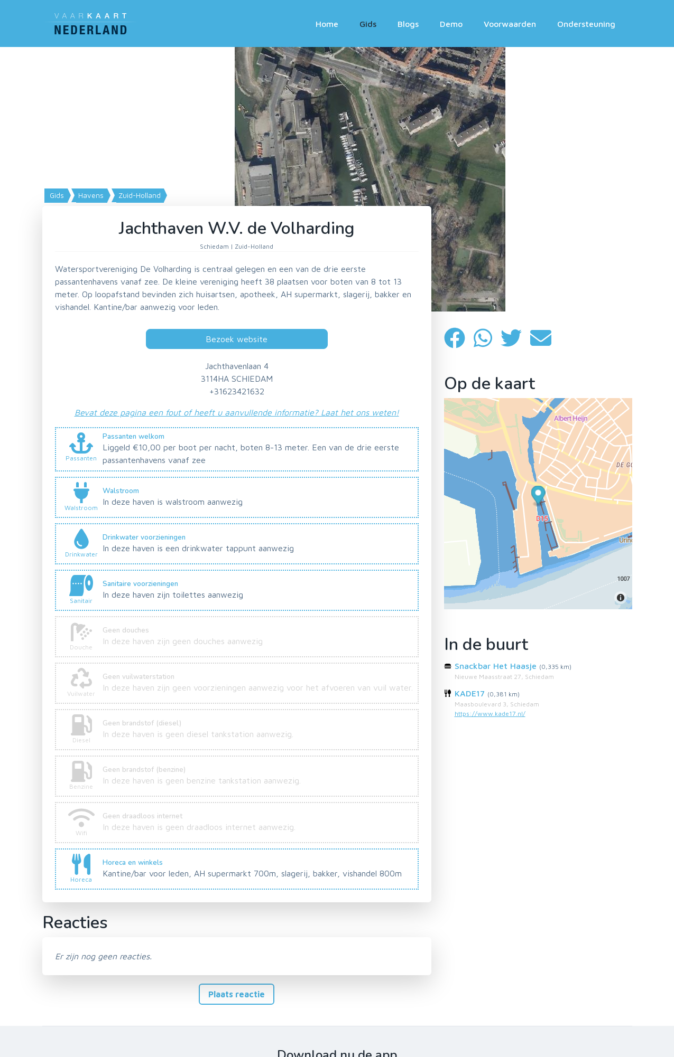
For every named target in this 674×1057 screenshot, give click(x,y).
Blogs (408, 24)
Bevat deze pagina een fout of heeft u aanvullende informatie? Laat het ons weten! (237, 412)
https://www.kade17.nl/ (490, 714)
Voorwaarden (510, 24)
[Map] (337, 179)
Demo (451, 24)
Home (327, 24)
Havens (90, 195)
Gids (367, 24)
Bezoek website (236, 339)
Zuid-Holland (138, 195)
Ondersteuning (586, 24)
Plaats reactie (236, 994)
